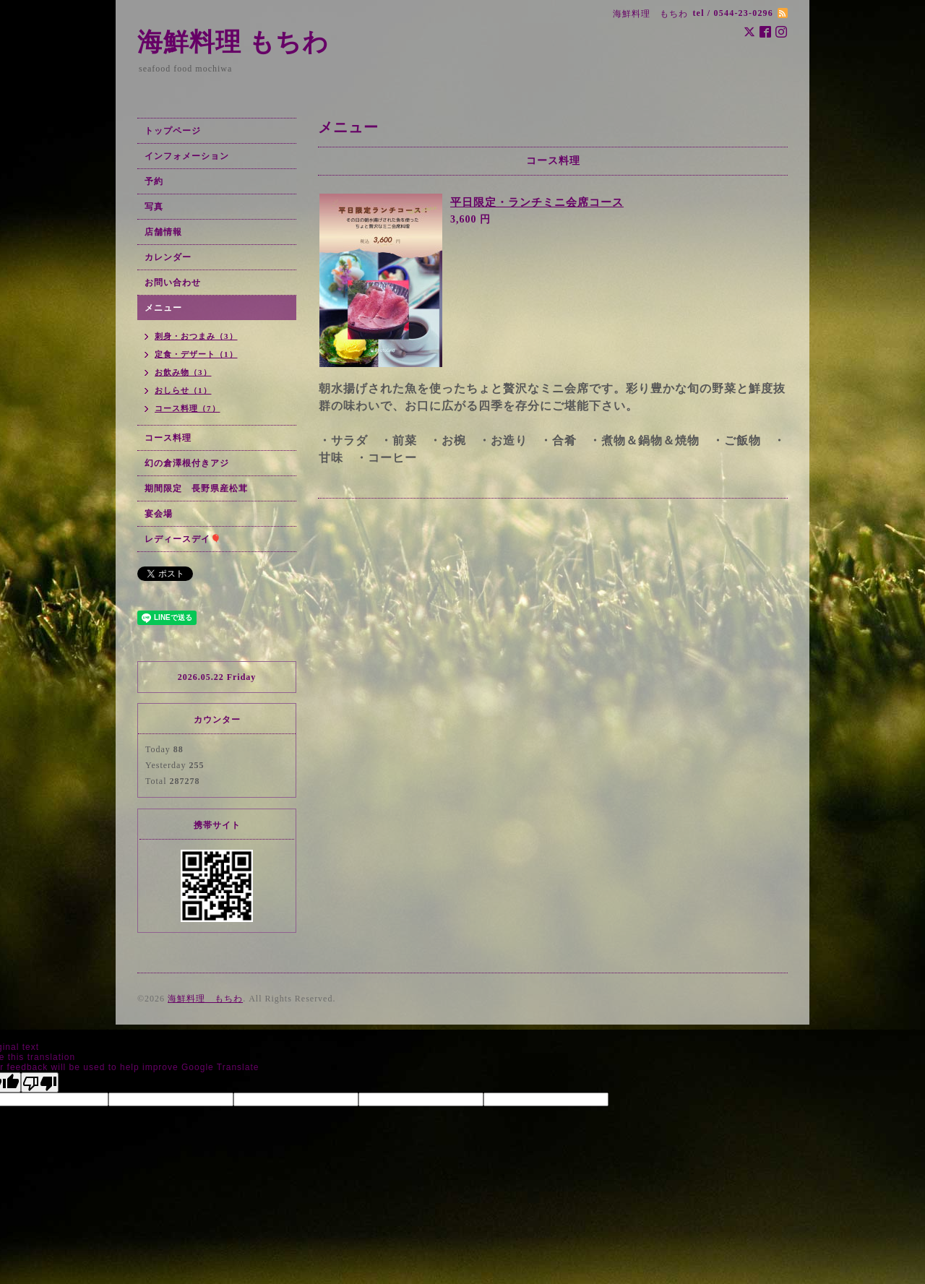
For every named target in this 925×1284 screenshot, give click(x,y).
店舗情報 (163, 232)
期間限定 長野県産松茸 (196, 488)
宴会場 (159, 514)
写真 (154, 207)
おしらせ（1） (183, 390)
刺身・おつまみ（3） (196, 336)
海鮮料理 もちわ (233, 42)
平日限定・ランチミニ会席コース (537, 202)
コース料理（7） (187, 408)
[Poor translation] (40, 1082)
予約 (154, 181)
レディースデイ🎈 (183, 539)
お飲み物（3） (183, 372)
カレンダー (168, 257)
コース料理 (168, 438)
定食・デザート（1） (196, 354)
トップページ (173, 131)
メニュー (163, 308)
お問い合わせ (173, 282)
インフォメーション (187, 156)
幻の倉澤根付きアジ (187, 463)
